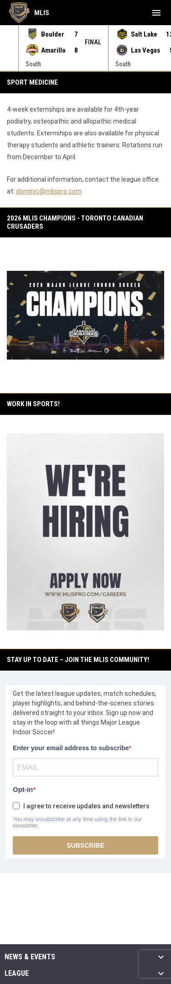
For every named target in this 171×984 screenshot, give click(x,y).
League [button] (17, 973)
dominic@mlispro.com (49, 191)
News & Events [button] (30, 957)
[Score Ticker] (85, 48)
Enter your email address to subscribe (71, 748)
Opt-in (23, 789)
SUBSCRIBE (85, 845)
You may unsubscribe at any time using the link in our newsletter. (77, 822)
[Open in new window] (85, 531)
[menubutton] (156, 12)
